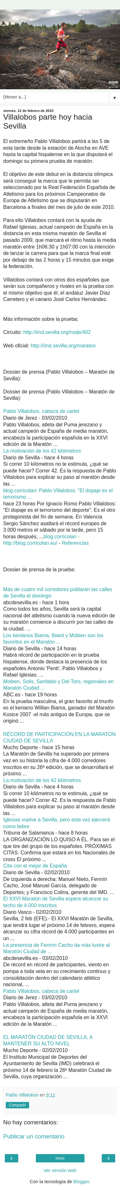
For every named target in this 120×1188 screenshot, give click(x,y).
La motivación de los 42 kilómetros (42, 451)
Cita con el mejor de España (35, 865)
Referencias (75, 543)
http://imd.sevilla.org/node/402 (57, 332)
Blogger (81, 1181)
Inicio (59, 1158)
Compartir (17, 1105)
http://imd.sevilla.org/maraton (63, 345)
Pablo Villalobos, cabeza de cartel (41, 411)
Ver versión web (60, 1170)
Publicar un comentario (33, 1136)
